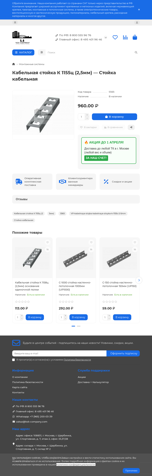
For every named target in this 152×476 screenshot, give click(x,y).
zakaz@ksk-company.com (31, 421)
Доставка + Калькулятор (93, 382)
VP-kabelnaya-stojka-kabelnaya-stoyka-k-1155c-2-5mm (98, 213)
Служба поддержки (94, 370)
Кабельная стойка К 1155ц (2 (28, 213)
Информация (23, 370)
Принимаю (131, 470)
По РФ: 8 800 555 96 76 (72, 35)
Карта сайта (19, 387)
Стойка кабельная (23, 220)
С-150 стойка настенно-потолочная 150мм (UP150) (119, 284)
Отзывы (21, 199)
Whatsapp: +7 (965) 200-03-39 (34, 416)
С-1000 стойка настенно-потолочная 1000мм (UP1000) (75, 286)
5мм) (51, 213)
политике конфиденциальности (75, 464)
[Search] (93, 52)
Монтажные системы (31, 64)
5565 (62, 213)
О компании (20, 377)
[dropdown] (15, 22)
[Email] (59, 353)
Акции (82, 377)
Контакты (18, 392)
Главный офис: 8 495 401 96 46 (78, 39)
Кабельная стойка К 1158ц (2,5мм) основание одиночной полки (32, 286)
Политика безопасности (27, 382)
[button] (138, 280)
